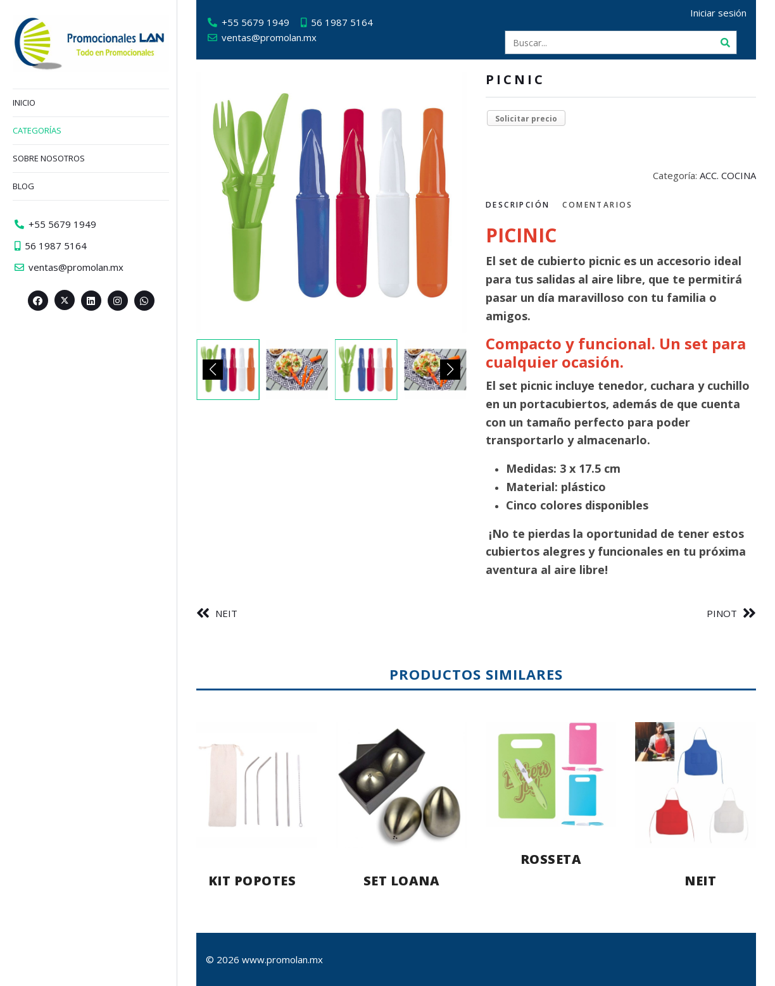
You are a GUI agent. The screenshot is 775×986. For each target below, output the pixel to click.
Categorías (37, 130)
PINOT (722, 613)
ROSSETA (551, 859)
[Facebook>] (38, 300)
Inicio (24, 102)
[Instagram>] (118, 300)
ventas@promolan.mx (269, 37)
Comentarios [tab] (597, 204)
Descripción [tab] (518, 204)
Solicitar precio (526, 118)
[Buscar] (724, 42)
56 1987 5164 (342, 22)
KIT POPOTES (252, 880)
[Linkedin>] (91, 300)
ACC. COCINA (728, 175)
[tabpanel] (621, 401)
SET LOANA (401, 880)
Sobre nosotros (49, 158)
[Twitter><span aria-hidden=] (64, 300)
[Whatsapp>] (144, 300)
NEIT (226, 613)
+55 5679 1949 (255, 22)
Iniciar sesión (718, 12)
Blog (23, 186)
